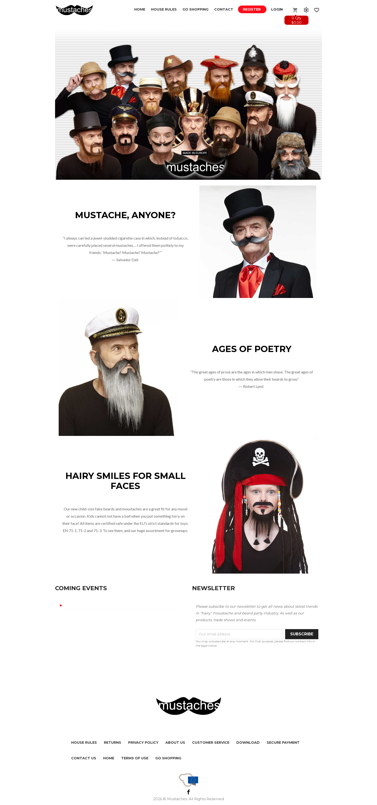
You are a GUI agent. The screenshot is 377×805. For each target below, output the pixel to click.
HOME (108, 758)
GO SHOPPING (195, 9)
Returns (112, 742)
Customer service (210, 742)
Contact (223, 9)
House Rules (164, 9)
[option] (188, 103)
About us (175, 742)
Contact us (83, 758)
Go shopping (168, 758)
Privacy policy (143, 742)
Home (139, 9)
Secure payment (283, 742)
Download (248, 742)
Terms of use (134, 758)
